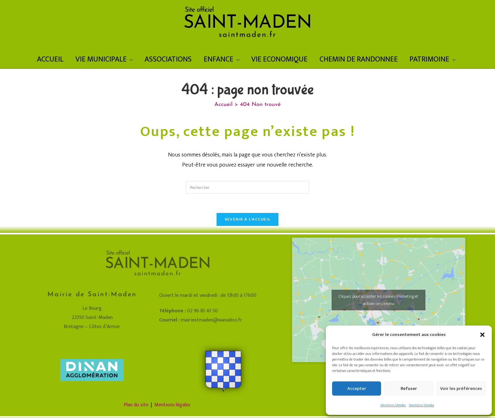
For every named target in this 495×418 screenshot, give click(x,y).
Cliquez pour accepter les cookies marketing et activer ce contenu (378, 300)
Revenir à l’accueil (248, 219)
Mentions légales (393, 405)
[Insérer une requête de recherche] (247, 187)
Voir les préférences (461, 388)
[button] (482, 335)
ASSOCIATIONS (168, 59)
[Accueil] (223, 105)
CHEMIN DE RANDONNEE (358, 59)
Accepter (356, 388)
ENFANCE (222, 59)
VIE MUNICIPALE (104, 59)
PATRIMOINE (432, 59)
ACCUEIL (50, 59)
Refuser (409, 388)
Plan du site (136, 405)
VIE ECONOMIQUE (279, 59)
